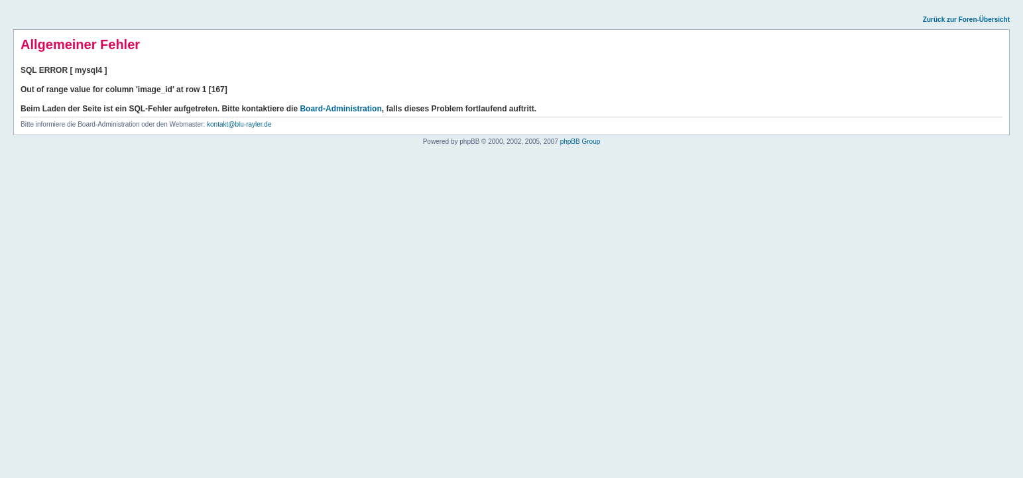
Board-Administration (340, 108)
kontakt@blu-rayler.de (239, 124)
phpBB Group (580, 141)
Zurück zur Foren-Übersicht (966, 19)
